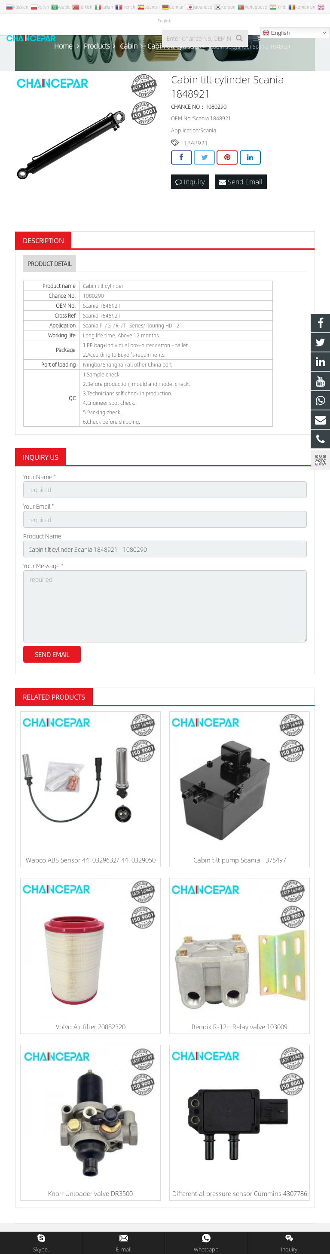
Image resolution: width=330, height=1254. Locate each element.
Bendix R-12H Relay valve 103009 (239, 1026)
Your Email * (38, 506)
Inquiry (190, 181)
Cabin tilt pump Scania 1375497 (239, 860)
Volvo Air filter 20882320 (90, 1026)
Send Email (241, 181)
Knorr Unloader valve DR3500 (90, 1193)
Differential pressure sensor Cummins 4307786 (239, 1193)
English (276, 33)
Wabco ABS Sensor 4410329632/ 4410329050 (91, 860)
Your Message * (43, 565)
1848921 (196, 142)
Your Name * (39, 476)
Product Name (42, 536)
